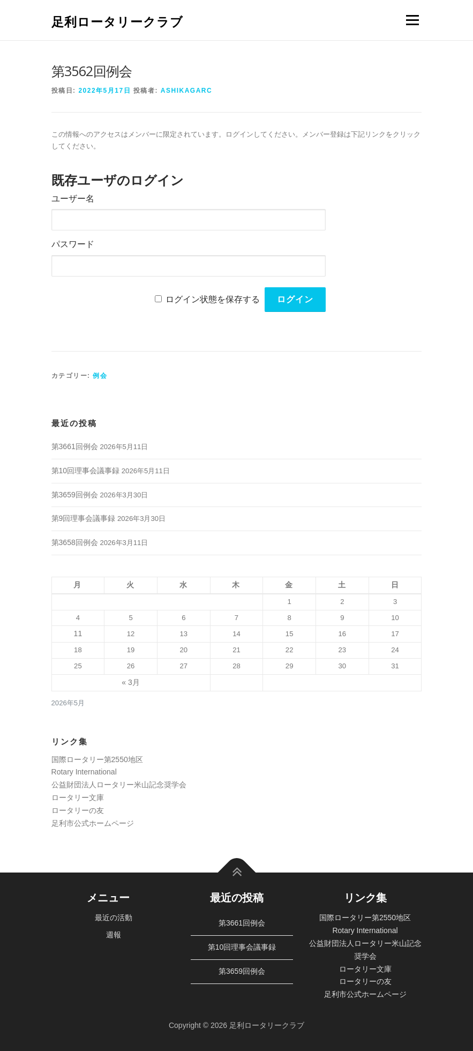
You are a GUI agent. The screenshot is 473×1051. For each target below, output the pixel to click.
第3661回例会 (74, 446)
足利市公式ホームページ (92, 823)
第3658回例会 (74, 542)
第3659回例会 (74, 494)
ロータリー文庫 (77, 797)
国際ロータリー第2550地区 (97, 759)
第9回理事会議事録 (83, 518)
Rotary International (84, 771)
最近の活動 (113, 917)
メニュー (412, 20)
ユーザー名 (72, 198)
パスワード (72, 244)
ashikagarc (186, 90)
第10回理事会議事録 (85, 470)
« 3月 (130, 682)
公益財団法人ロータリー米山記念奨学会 (118, 784)
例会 (100, 375)
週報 (113, 934)
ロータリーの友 (77, 810)
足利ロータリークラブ (117, 21)
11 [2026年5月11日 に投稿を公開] (78, 633)
